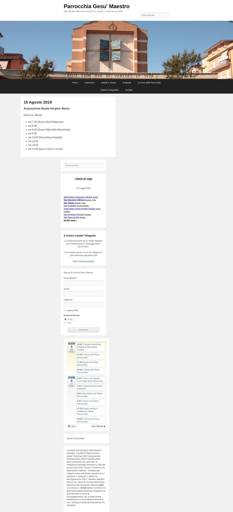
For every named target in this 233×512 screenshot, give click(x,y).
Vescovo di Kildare (83, 206)
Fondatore (88, 214)
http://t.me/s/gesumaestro (83, 261)
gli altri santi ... (70, 220)
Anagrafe (127, 82)
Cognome (68, 300)
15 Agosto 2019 (38, 102)
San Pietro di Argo (71, 217)
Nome (67, 289)
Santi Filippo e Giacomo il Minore (78, 197)
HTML (70, 319)
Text (69, 323)
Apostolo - (90, 200)
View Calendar (98, 426)
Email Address (70, 278)
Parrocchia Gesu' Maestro (97, 6)
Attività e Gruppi (108, 82)
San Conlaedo (70, 206)
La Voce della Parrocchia (149, 82)
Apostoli (95, 197)
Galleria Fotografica (110, 90)
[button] (72, 426)
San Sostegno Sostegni (74, 214)
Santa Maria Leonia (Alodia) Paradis (79, 209)
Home (75, 82)
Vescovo (82, 217)
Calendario (90, 82)
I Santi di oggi (83, 178)
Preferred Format (71, 315)
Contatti (128, 90)
